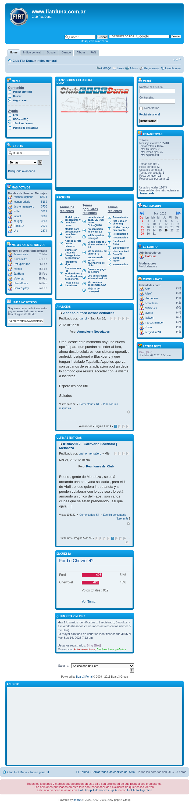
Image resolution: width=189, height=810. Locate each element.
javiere (149, 312)
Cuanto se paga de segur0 (97, 270)
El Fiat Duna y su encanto (121, 228)
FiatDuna (150, 256)
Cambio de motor (119, 259)
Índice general (47, 60)
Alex (147, 288)
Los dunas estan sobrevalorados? (97, 277)
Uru (16, 230)
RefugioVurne (22, 264)
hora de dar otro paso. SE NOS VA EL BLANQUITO (97, 221)
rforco (148, 327)
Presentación (120, 217)
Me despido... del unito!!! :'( (97, 252)
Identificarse (173, 68)
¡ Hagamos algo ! (71, 263)
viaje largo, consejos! (94, 290)
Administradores (84, 649)
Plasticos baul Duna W (121, 253)
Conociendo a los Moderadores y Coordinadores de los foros (73, 273)
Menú (144, 81)
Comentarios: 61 (89, 404)
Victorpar (19, 278)
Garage (106, 68)
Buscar (17, 96)
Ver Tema (88, 602)
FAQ (15, 115)
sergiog (18, 221)
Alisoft (148, 293)
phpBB (77, 799)
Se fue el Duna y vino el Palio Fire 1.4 (97, 245)
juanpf (17, 216)
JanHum (19, 273)
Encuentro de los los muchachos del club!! (96, 261)
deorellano (151, 303)
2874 (44, 230)
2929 (44, 225)
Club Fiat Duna (23, 60)
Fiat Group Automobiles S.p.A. (97, 790)
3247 (44, 221)
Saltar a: (63, 665)
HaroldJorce (21, 283)
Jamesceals (21, 254)
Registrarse (151, 68)
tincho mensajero (24, 206)
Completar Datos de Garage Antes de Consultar (72, 254)
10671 (43, 196)
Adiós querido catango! (96, 236)
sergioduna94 (153, 332)
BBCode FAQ (20, 119)
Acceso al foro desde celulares (73, 243)
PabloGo (19, 225)
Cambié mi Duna (119, 242)
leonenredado (22, 201)
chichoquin (151, 298)
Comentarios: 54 (89, 514)
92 (127, 542)
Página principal (22, 91)
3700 (44, 206)
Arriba (128, 412)
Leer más (123, 518)
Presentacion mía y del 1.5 (95, 230)
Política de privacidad (25, 127)
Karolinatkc (20, 259)
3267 (44, 216)
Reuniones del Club (100, 466)
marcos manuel (154, 322)
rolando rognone (23, 196)
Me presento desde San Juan (97, 283)
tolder (17, 211)
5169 (44, 201)
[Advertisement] (94, 153)
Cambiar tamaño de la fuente (177, 59)
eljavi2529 (151, 308)
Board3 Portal (84, 676)
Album (134, 68)
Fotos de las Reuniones (72, 284)
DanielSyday (21, 288)
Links (120, 68)
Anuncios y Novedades (93, 331)
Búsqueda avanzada (94, 41)
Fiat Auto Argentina (139, 790)
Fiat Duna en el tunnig (120, 222)
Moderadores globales (111, 649)
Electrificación (121, 247)
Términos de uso (23, 123)
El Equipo (82, 771)
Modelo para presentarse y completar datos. (73, 221)
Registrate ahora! (149, 114)
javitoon (149, 317)
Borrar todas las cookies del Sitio (113, 771)
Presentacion (120, 264)
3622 (44, 211)
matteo (18, 268)
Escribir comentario (114, 514)
